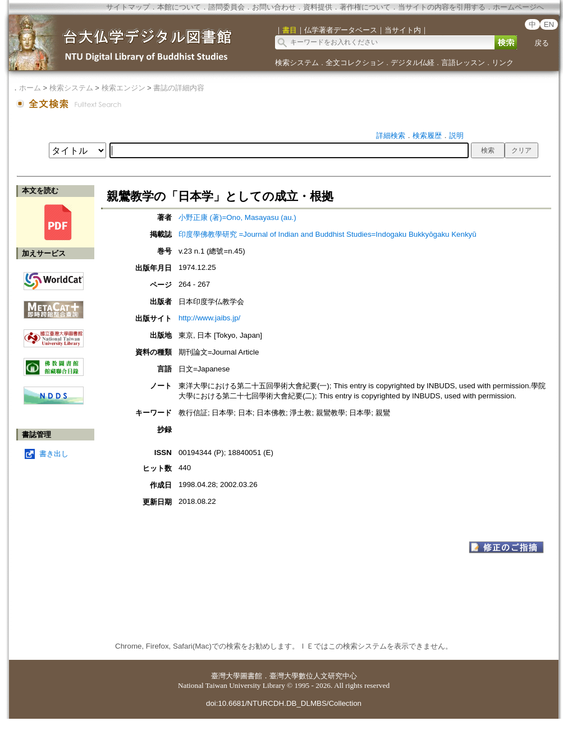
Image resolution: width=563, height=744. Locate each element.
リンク (503, 62)
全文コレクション (355, 62)
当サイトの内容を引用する (442, 7)
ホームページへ (518, 7)
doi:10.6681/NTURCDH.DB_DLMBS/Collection (283, 703)
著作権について (365, 7)
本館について (179, 7)
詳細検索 (390, 135)
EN (549, 24)
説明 (456, 135)
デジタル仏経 (412, 62)
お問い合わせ (274, 7)
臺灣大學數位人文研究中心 (313, 676)
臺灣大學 (225, 676)
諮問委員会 (226, 7)
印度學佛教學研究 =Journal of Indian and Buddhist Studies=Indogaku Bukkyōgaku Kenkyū (327, 234)
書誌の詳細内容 (178, 88)
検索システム (297, 62)
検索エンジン (123, 88)
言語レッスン (463, 62)
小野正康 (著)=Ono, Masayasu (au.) (237, 217)
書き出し (53, 453)
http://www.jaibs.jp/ (209, 318)
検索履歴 (427, 135)
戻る (541, 43)
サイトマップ (128, 7)
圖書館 (251, 676)
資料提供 (317, 7)
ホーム (30, 88)
